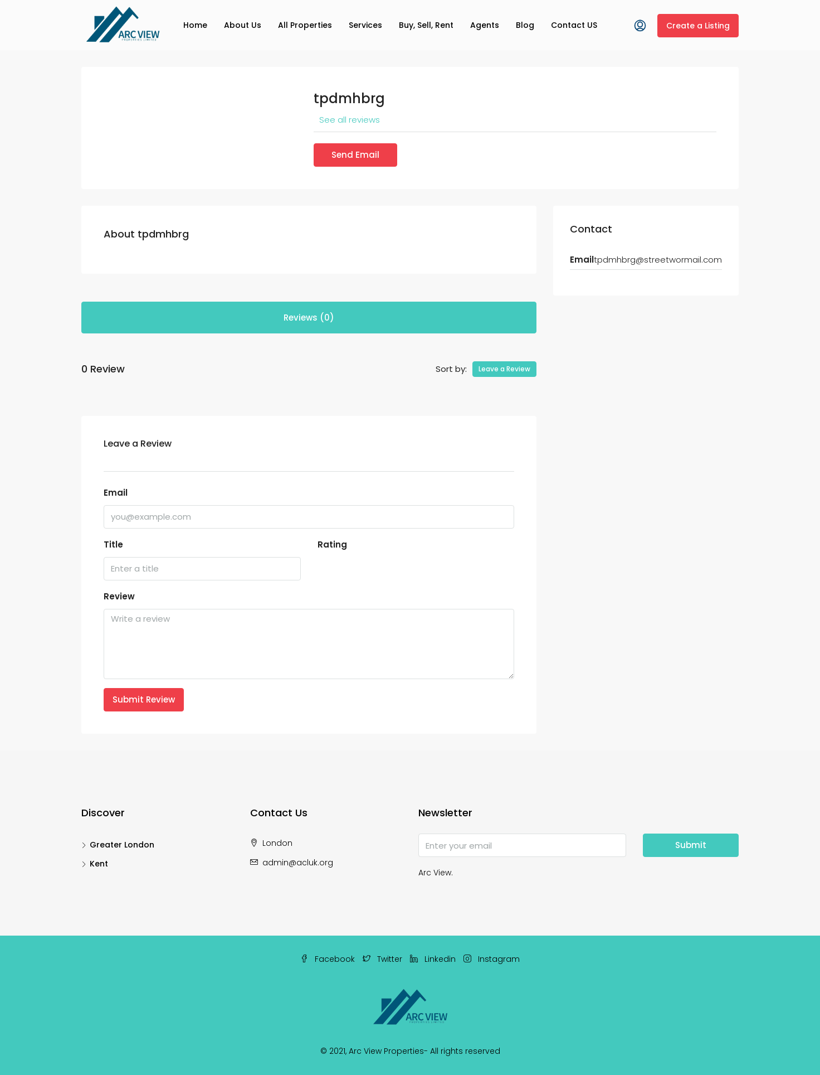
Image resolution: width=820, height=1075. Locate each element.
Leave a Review (504, 369)
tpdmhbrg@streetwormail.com (658, 259)
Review (119, 596)
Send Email (355, 155)
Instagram (491, 959)
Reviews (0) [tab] (309, 317)
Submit (690, 845)
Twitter (383, 959)
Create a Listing (698, 25)
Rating (332, 544)
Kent (99, 863)
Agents (484, 25)
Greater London (122, 844)
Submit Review (144, 699)
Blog (525, 25)
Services (365, 25)
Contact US (574, 25)
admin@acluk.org (297, 862)
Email (116, 492)
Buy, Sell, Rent (426, 25)
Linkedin (434, 959)
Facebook (328, 959)
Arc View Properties (386, 1051)
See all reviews (349, 119)
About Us (242, 25)
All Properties (305, 25)
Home (195, 25)
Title (113, 544)
